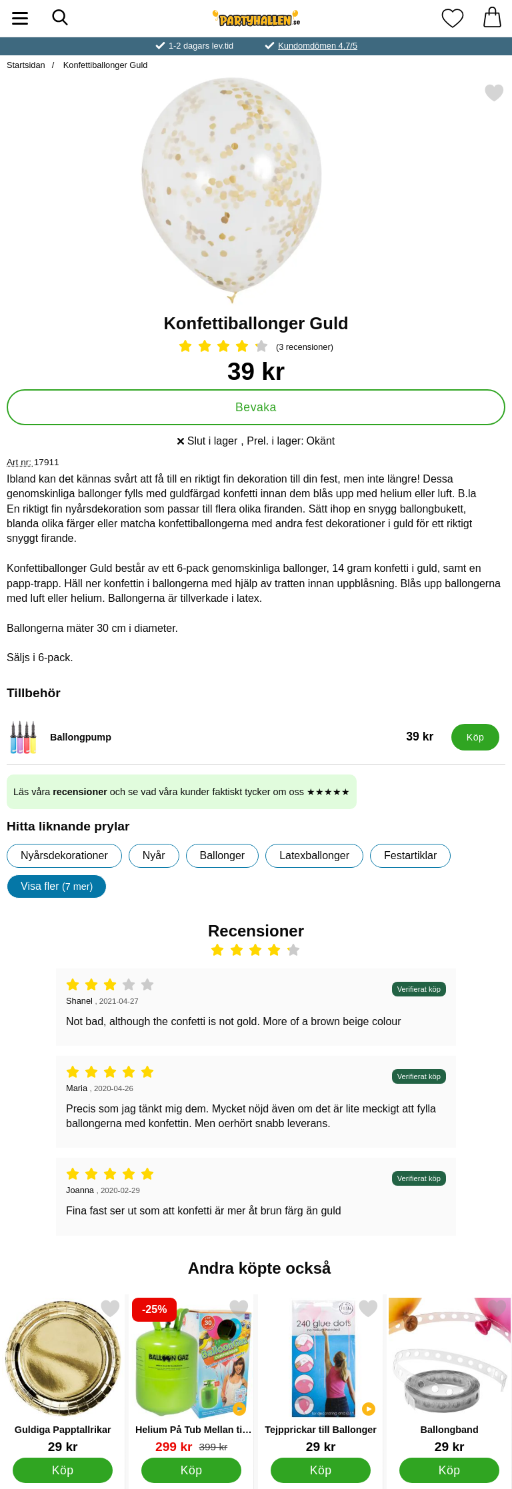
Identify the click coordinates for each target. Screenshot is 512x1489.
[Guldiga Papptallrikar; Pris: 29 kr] (62, 1376)
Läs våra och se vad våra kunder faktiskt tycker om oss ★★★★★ (181, 791)
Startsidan (26, 65)
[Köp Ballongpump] (475, 737)
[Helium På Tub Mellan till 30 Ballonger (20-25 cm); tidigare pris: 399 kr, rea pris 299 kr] (191, 1376)
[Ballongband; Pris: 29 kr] (449, 1376)
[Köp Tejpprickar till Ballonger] (320, 1469)
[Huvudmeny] (20, 18)
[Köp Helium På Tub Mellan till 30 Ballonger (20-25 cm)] (191, 1469)
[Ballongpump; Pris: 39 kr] (226, 737)
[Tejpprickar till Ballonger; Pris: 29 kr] (320, 1376)
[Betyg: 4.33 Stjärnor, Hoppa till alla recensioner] (256, 347)
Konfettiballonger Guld (104, 65)
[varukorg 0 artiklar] (492, 18)
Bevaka (256, 407)
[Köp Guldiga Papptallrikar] (63, 1469)
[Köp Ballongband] (449, 1469)
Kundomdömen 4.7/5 (317, 46)
